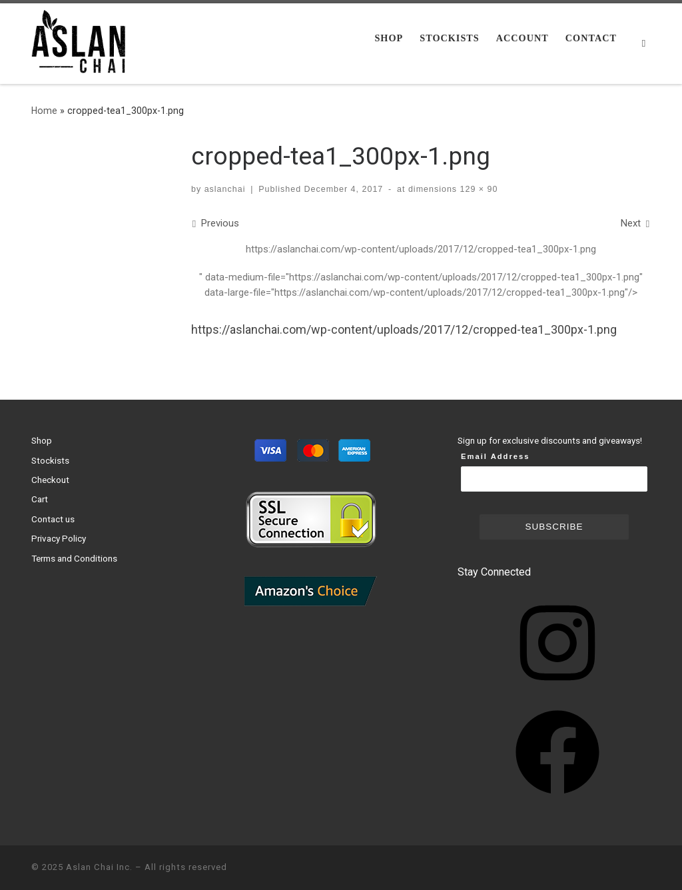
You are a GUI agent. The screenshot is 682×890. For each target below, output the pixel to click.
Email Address (495, 456)
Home (44, 110)
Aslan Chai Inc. (99, 867)
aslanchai (225, 189)
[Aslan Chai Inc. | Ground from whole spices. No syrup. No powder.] (81, 42)
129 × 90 (477, 189)
